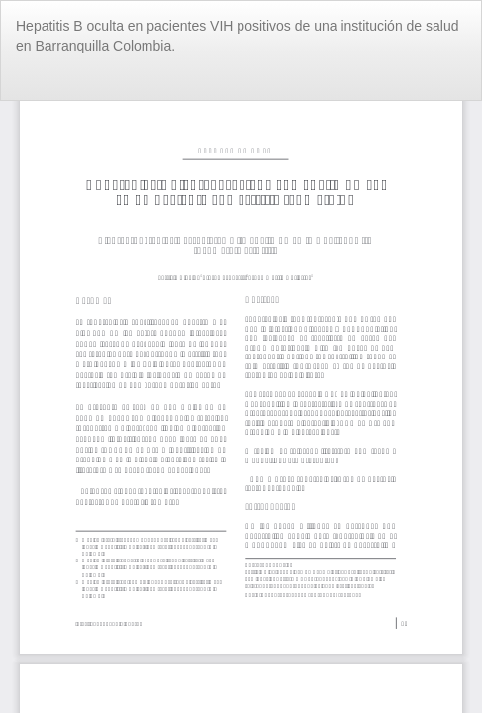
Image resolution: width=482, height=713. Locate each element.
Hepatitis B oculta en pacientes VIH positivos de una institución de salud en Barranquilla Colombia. (237, 35)
